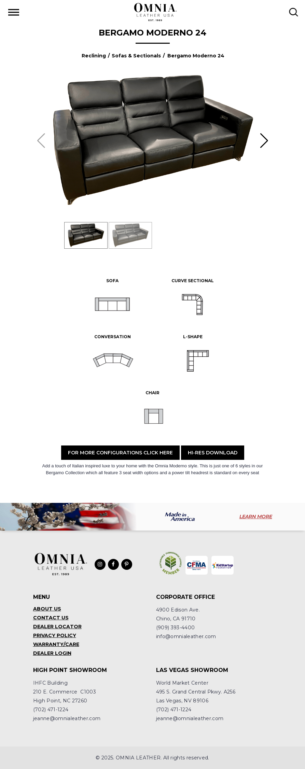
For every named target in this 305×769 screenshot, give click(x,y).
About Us (47, 609)
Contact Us (51, 618)
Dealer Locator (57, 626)
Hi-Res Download (212, 453)
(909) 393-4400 (175, 627)
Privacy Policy (54, 635)
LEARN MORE (255, 516)
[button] (264, 140)
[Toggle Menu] (13, 12)
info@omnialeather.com (186, 636)
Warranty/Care (56, 644)
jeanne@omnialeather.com (67, 718)
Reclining (94, 56)
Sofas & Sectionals (136, 56)
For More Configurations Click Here (120, 453)
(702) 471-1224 (51, 709)
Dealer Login (52, 653)
